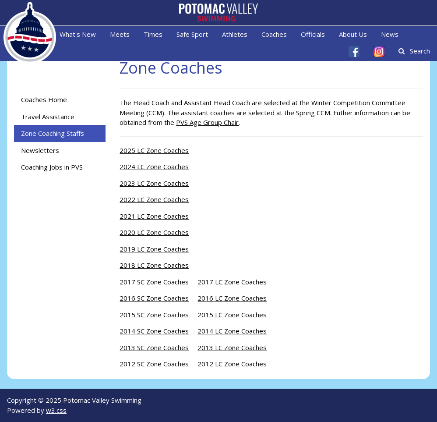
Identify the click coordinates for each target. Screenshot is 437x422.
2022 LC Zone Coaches (154, 199)
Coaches (274, 34)
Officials (313, 34)
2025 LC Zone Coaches (154, 150)
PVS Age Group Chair (207, 122)
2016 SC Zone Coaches (154, 298)
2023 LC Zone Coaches (154, 183)
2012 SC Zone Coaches (154, 363)
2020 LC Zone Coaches (154, 232)
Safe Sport (192, 34)
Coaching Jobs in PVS (52, 167)
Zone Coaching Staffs (52, 133)
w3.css (56, 410)
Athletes (234, 34)
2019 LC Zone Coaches (154, 249)
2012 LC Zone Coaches (232, 363)
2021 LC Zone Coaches (154, 216)
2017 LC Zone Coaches (232, 281)
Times (153, 34)
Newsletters (40, 150)
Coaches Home (44, 99)
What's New (78, 34)
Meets (120, 34)
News (389, 34)
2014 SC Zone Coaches (154, 330)
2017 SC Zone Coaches (154, 281)
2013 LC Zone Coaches (232, 347)
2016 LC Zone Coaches (232, 298)
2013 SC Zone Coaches (154, 347)
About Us (353, 34)
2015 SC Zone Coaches (154, 314)
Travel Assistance (47, 116)
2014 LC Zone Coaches (232, 330)
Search (414, 50)
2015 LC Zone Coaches (232, 314)
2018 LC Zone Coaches (154, 265)
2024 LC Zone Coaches (154, 166)
